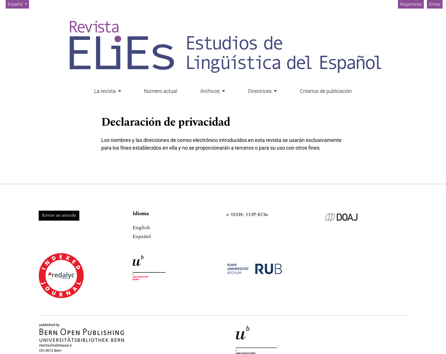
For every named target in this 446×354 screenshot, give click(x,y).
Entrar (435, 4)
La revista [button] (105, 91)
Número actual (160, 91)
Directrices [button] (260, 91)
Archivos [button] (210, 91)
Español (18, 4)
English (141, 227)
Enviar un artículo (59, 215)
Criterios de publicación (326, 91)
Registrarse (411, 4)
